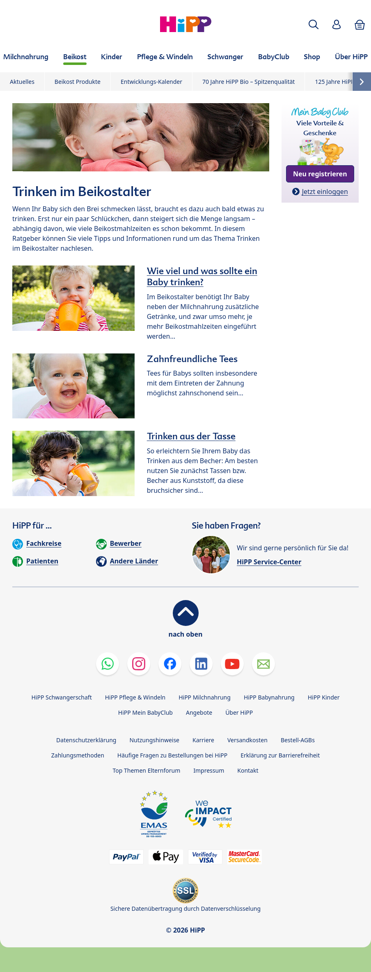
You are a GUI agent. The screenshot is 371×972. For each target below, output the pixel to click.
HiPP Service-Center (269, 561)
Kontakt (247, 770)
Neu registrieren (320, 173)
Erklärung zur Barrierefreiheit (280, 755)
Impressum (208, 770)
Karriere (203, 740)
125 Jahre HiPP (334, 81)
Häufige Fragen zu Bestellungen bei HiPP (172, 755)
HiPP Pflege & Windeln (135, 697)
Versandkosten (247, 740)
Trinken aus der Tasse (191, 436)
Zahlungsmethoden (77, 755)
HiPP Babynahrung (269, 697)
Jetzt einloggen (325, 191)
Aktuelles (22, 81)
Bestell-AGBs (298, 740)
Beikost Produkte (78, 81)
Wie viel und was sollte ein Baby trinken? (202, 276)
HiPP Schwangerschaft (61, 697)
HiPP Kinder (324, 697)
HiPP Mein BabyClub (145, 712)
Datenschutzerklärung (86, 740)
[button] (313, 24)
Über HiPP (239, 712)
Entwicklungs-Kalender (151, 81)
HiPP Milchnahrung (205, 697)
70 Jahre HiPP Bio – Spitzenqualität (248, 81)
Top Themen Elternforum (147, 770)
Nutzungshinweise (154, 740)
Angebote (199, 712)
